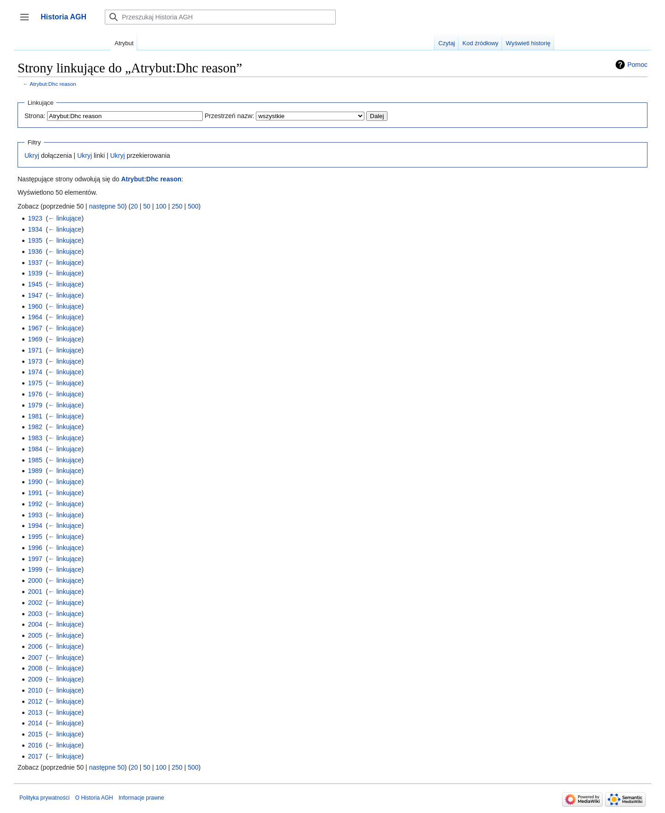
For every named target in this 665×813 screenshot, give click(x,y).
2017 (35, 756)
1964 (35, 317)
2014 (35, 723)
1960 (35, 306)
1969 (35, 339)
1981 (35, 416)
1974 (35, 372)
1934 (35, 229)
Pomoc (637, 64)
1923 (35, 218)
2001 (35, 591)
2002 (35, 602)
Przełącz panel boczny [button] (27, 21)
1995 (35, 536)
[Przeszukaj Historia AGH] (220, 17)
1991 (35, 492)
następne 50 (107, 206)
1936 (35, 251)
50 (147, 206)
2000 (35, 580)
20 (134, 206)
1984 (35, 449)
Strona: (34, 116)
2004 (35, 624)
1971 (35, 350)
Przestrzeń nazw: (229, 116)
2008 (35, 668)
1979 (35, 405)
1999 (35, 569)
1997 (35, 558)
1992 (35, 504)
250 (177, 206)
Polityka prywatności (44, 798)
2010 (35, 690)
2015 (35, 734)
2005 (35, 635)
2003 (35, 613)
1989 (35, 470)
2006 (35, 646)
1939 (35, 273)
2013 (35, 712)
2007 (35, 657)
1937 (35, 262)
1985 (35, 460)
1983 (35, 438)
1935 (35, 240)
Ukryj (31, 155)
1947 (35, 295)
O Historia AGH (94, 798)
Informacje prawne (141, 798)
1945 (35, 284)
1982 (35, 426)
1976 (35, 394)
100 (161, 206)
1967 (35, 328)
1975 (35, 383)
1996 (35, 547)
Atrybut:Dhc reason (53, 84)
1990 (35, 481)
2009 (35, 679)
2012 (35, 701)
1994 (35, 525)
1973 (35, 361)
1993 (35, 515)
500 (192, 206)
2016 (35, 745)
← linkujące (64, 218)
